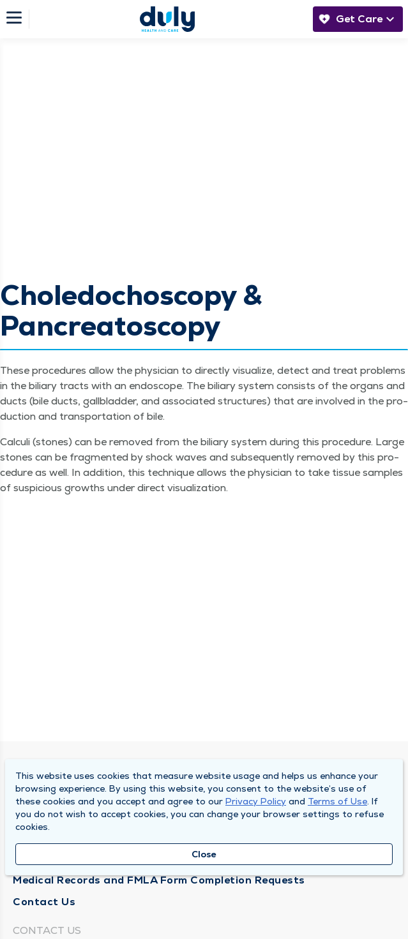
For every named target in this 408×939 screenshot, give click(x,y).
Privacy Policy (255, 801)
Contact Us (44, 901)
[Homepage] (167, 19)
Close (204, 854)
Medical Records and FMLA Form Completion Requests (159, 880)
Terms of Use (337, 801)
